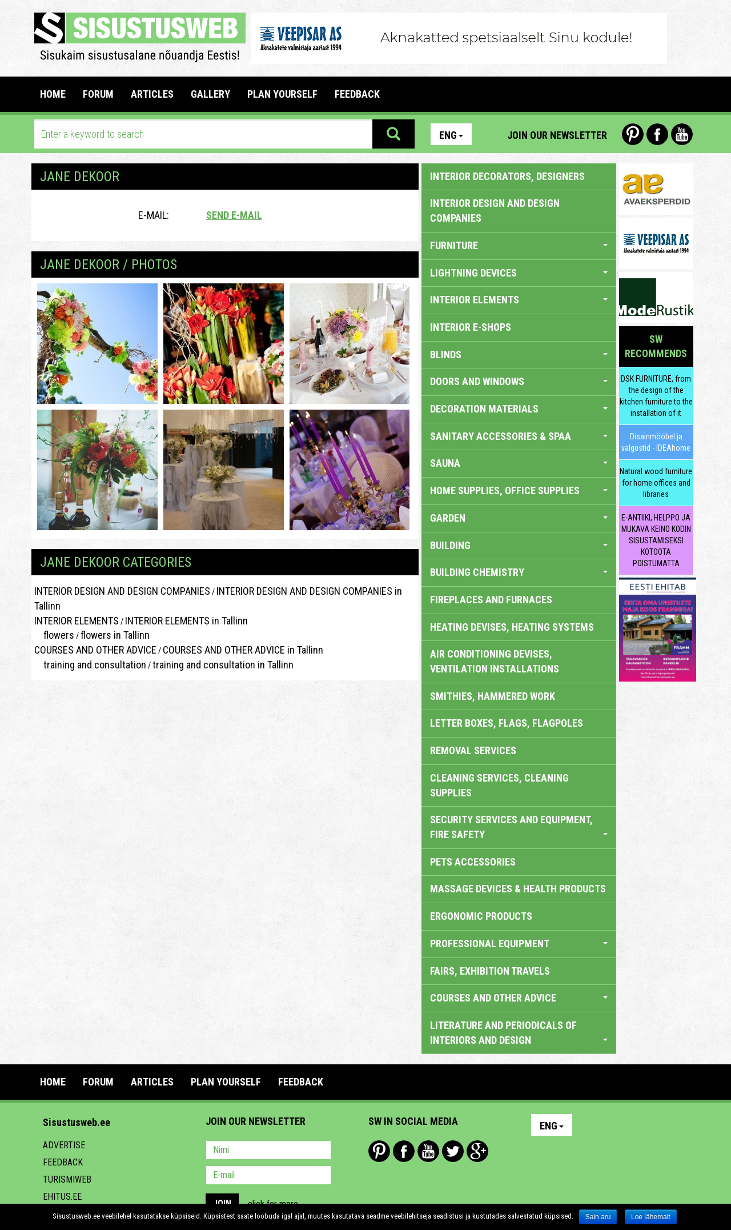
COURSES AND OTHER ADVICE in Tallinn (243, 650)
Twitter (453, 1151)
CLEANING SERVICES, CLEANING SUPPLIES (499, 785)
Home (53, 94)
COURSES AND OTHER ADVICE (95, 650)
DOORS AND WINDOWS (519, 381)
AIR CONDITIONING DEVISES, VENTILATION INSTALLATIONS (494, 661)
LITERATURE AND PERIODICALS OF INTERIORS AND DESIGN (519, 1032)
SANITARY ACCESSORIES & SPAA (519, 436)
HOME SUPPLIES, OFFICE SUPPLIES (519, 490)
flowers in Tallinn (115, 635)
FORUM (98, 94)
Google (477, 1151)
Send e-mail (234, 215)
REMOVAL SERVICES (473, 750)
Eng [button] (451, 135)
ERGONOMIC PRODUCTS (481, 916)
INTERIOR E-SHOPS (470, 327)
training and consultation (90, 665)
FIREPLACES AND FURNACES (491, 600)
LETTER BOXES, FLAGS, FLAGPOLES (506, 723)
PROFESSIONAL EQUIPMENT (519, 943)
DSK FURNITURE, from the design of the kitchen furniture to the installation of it (656, 396)
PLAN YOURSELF (282, 94)
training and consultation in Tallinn (223, 665)
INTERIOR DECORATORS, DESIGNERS (507, 176)
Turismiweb (67, 1179)
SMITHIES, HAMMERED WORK (492, 696)
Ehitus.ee (62, 1196)
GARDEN (519, 518)
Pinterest (633, 134)
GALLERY (210, 94)
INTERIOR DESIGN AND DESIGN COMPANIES (122, 591)
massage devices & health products (518, 889)
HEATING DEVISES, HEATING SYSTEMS (512, 627)
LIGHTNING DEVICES (519, 273)
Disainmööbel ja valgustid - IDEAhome (655, 442)
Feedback (63, 1162)
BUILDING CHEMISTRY (519, 572)
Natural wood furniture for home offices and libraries (656, 483)
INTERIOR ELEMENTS (76, 621)
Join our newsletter (557, 135)
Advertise (64, 1145)
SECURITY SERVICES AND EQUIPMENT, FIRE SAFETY (519, 827)
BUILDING (519, 545)
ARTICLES (152, 94)
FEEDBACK (357, 94)
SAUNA (519, 463)
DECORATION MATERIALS (519, 409)
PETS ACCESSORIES (473, 862)
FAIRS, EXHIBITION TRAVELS (490, 971)
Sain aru (598, 1217)
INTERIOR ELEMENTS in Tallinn (186, 621)
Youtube (682, 134)
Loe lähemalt (650, 1217)
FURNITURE (519, 245)
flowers (54, 635)
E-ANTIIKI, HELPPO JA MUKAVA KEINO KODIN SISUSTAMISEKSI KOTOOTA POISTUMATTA (656, 540)
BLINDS (519, 354)
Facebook (657, 134)
